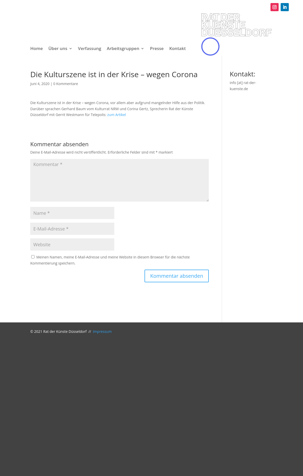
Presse (157, 49)
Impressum (102, 331)
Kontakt (177, 49)
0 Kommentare (65, 83)
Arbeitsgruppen (123, 49)
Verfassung (89, 49)
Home (36, 49)
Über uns (57, 49)
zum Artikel (116, 114)
